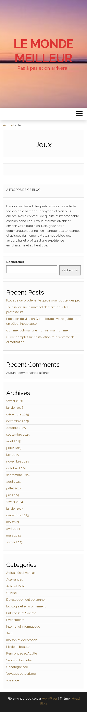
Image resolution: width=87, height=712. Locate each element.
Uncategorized (17, 667)
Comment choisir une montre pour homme (37, 330)
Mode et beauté (17, 647)
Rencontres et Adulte (21, 653)
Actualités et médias (20, 573)
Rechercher (15, 262)
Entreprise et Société (21, 613)
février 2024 (14, 502)
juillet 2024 (14, 488)
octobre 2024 (16, 468)
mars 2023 (13, 535)
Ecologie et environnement (26, 606)
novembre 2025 (17, 421)
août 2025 (13, 441)
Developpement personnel (25, 600)
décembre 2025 (17, 414)
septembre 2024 (18, 475)
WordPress (50, 698)
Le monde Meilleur (43, 51)
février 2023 (14, 542)
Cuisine (11, 593)
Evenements (15, 620)
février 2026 (14, 401)
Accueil (8, 125)
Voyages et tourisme (21, 674)
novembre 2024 (17, 461)
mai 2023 (12, 522)
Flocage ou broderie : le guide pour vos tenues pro (43, 300)
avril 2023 (13, 529)
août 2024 (13, 481)
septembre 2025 (17, 434)
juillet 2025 (13, 448)
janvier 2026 (15, 408)
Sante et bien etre (19, 660)
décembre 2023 (17, 515)
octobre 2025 (16, 428)
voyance (12, 680)
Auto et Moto (15, 586)
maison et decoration (21, 640)
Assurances (14, 579)
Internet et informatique (23, 626)
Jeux (9, 633)
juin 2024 (12, 495)
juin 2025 (12, 455)
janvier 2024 (14, 508)
